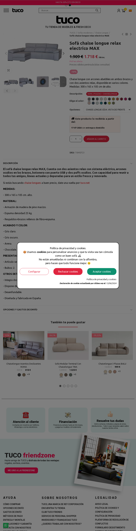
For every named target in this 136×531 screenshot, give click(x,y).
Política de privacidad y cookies (101, 279)
